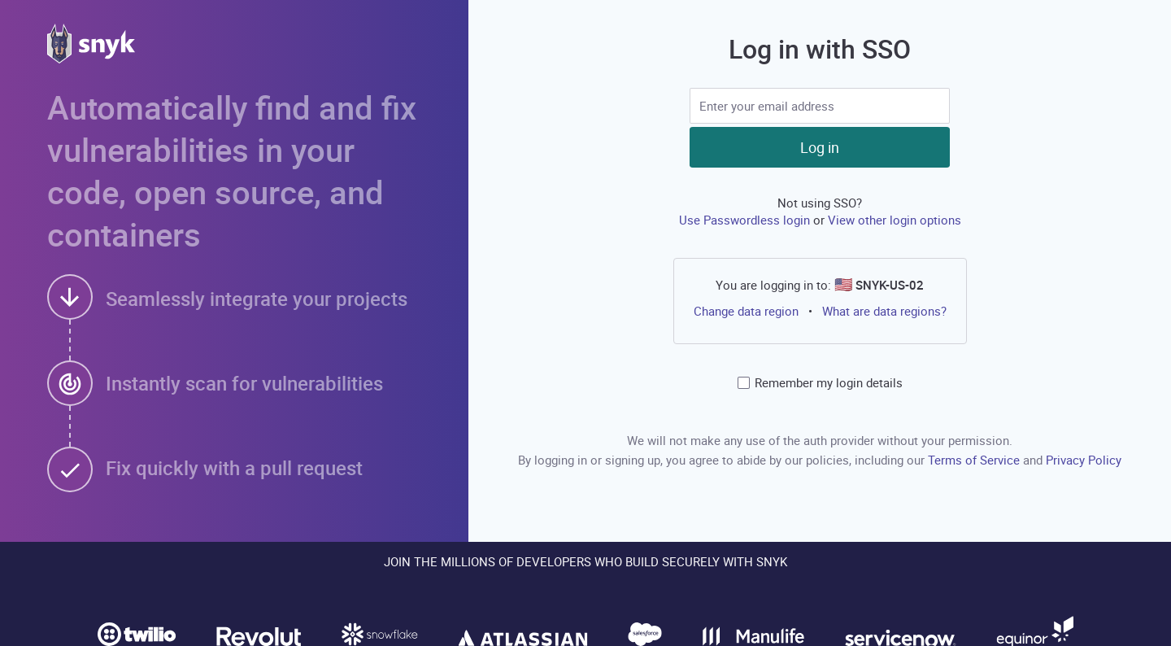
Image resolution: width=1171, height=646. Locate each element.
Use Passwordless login (746, 220)
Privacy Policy (1083, 460)
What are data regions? (884, 311)
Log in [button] (819, 147)
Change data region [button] (745, 311)
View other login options (894, 220)
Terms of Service (975, 460)
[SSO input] (820, 106)
